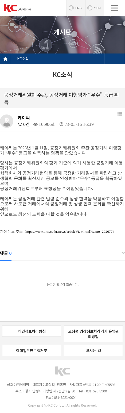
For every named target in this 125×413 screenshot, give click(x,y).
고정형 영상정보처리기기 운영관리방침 (93, 333)
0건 (24, 124)
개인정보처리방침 (32, 331)
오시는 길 (93, 350)
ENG (78, 7)
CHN (97, 7)
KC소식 (23, 58)
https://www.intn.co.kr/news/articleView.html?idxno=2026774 (69, 232)
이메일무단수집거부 (31, 350)
